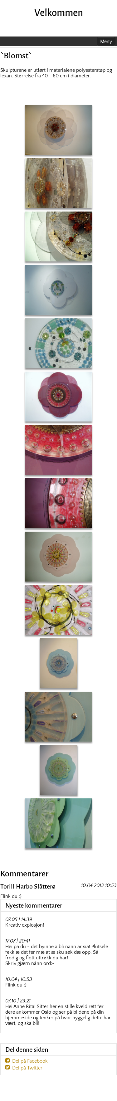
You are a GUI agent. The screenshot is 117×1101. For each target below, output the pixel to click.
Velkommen (58, 13)
